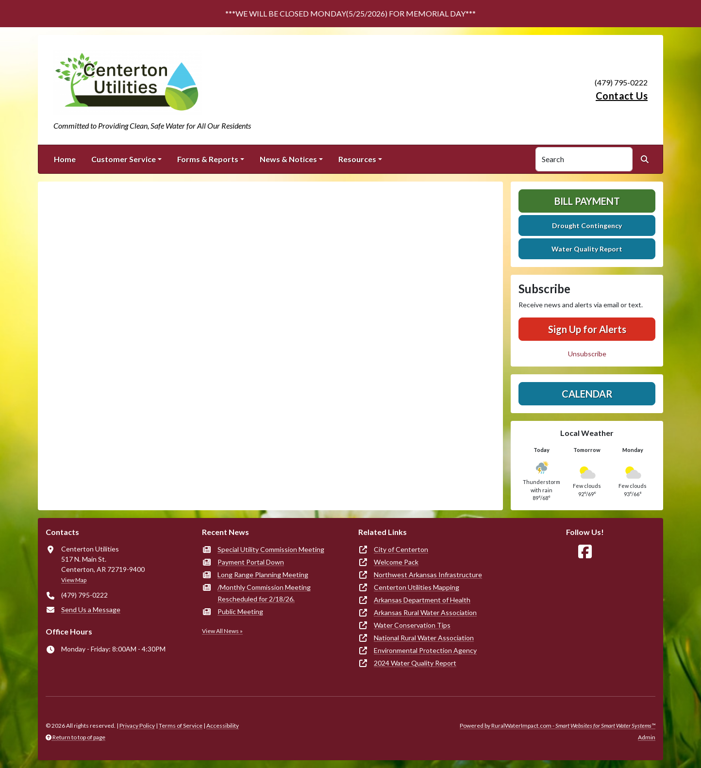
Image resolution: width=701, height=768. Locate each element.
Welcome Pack (396, 562)
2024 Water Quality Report (415, 663)
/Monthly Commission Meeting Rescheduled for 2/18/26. (264, 593)
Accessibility (222, 725)
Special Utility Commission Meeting (270, 549)
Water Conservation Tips (412, 625)
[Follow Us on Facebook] (585, 552)
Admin (646, 737)
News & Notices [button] (288, 159)
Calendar (587, 394)
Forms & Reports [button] (207, 159)
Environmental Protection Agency (425, 650)
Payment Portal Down (250, 562)
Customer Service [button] (123, 159)
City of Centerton (401, 549)
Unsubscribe (587, 354)
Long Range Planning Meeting (262, 574)
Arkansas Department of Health (422, 600)
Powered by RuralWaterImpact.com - (557, 725)
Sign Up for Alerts (587, 329)
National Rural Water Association (424, 638)
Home (65, 159)
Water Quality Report (586, 249)
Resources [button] (357, 159)
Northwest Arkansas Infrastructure (428, 574)
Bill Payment (587, 201)
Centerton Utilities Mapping (416, 587)
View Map (73, 580)
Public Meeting (240, 611)
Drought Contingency (587, 225)
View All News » (222, 630)
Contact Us (622, 95)
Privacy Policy (137, 725)
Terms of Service (180, 725)
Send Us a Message (90, 609)
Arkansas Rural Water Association (425, 612)
